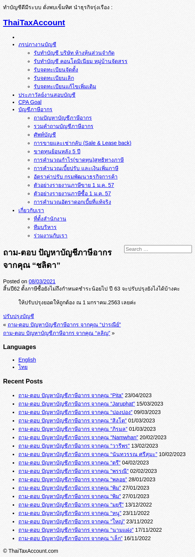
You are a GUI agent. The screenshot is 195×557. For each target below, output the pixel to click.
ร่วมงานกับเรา (50, 235)
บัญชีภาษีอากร (35, 109)
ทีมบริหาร (45, 227)
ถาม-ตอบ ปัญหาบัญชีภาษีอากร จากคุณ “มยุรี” (71, 505)
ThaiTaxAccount (34, 22)
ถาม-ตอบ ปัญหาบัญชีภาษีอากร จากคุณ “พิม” (69, 488)
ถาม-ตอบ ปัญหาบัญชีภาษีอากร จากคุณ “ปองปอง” (75, 412)
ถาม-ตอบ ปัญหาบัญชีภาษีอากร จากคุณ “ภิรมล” (73, 429)
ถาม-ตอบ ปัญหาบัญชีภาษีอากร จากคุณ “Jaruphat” (76, 404)
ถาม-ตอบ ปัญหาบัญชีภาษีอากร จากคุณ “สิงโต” (72, 420)
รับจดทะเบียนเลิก (54, 78)
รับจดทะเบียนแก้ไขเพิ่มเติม (65, 86)
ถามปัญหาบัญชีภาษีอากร (63, 118)
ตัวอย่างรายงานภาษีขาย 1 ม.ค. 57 (74, 185)
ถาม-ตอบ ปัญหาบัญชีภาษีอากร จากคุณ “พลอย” (72, 479)
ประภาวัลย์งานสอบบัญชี (46, 95)
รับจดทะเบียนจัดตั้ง (56, 70)
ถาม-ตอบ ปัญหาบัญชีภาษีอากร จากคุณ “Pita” (70, 395)
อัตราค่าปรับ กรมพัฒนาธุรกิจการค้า (76, 177)
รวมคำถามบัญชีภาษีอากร (63, 126)
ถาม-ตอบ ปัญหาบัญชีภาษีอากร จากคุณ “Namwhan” (78, 437)
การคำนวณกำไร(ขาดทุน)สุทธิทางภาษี (79, 160)
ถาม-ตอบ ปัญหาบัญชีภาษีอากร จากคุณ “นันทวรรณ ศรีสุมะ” (87, 454)
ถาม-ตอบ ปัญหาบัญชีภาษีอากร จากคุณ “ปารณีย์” (64, 325)
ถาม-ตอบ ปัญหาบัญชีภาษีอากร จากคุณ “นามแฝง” (76, 530)
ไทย (23, 367)
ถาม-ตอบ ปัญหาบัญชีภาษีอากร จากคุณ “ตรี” (69, 463)
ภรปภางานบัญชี (37, 44)
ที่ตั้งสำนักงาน (50, 219)
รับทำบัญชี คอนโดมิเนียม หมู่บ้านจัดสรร (81, 61)
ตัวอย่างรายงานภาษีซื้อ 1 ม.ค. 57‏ (72, 193)
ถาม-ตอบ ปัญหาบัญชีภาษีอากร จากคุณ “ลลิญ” (56, 333)
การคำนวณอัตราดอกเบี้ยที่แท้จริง (72, 202)
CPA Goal (29, 102)
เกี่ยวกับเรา (31, 210)
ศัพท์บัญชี (45, 135)
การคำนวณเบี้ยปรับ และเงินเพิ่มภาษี (76, 168)
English (27, 360)
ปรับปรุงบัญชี (18, 316)
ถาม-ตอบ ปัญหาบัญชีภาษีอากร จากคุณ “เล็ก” (70, 538)
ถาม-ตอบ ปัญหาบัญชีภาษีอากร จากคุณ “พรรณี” (73, 471)
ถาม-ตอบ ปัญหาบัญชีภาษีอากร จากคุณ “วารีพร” (74, 446)
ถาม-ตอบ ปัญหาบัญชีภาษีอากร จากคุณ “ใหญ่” (71, 521)
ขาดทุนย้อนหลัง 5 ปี (57, 151)
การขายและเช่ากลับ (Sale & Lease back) (82, 143)
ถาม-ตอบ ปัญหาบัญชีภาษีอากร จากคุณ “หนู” (69, 513)
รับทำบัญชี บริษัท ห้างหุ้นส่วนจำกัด (74, 53)
